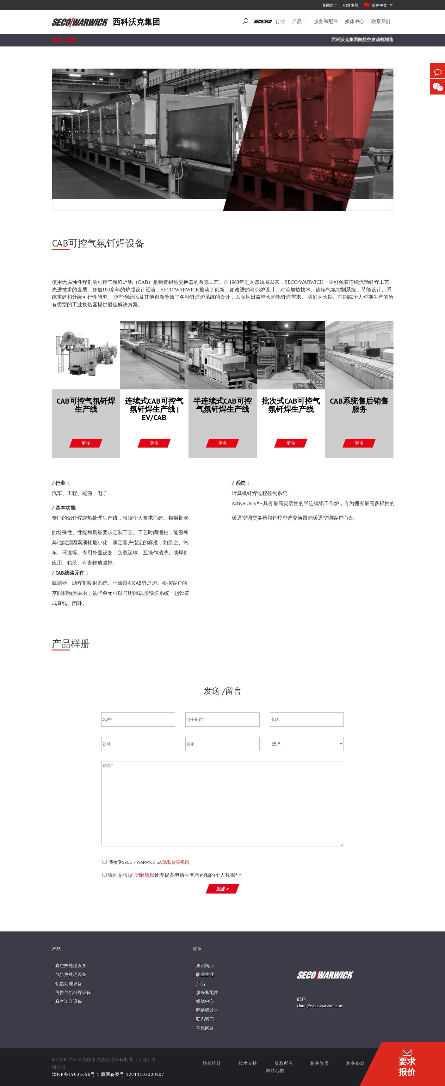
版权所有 (284, 1063)
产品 (200, 983)
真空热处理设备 (70, 965)
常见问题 (205, 1028)
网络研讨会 (207, 1010)
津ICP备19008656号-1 (76, 1074)
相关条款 (355, 1063)
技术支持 (247, 1063)
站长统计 (212, 1063)
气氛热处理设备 (70, 974)
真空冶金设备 (68, 1001)
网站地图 (275, 1070)
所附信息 (144, 875)
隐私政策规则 (176, 862)
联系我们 (205, 1019)
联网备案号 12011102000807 (132, 1074)
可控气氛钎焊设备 (73, 992)
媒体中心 (205, 1001)
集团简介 (205, 965)
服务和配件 (207, 992)
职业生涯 (205, 974)
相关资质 (319, 1063)
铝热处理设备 (68, 983)
